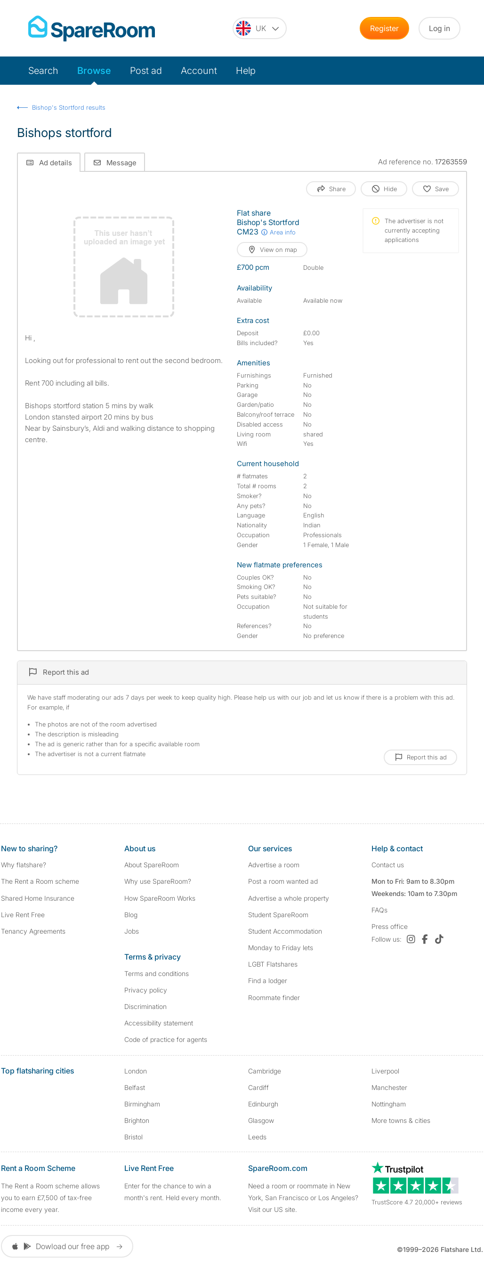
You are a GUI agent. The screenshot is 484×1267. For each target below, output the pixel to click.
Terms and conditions (156, 973)
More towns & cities (400, 1120)
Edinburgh (263, 1104)
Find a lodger (267, 980)
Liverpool (385, 1071)
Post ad (146, 70)
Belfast (134, 1087)
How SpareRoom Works (159, 898)
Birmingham (142, 1104)
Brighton (136, 1120)
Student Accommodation (285, 931)
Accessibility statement (158, 1023)
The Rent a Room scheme (40, 881)
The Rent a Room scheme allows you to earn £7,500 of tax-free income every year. (50, 1197)
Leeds (257, 1137)
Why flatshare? (23, 865)
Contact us (387, 865)
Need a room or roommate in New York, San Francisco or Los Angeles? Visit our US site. (303, 1197)
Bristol (133, 1137)
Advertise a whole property (288, 898)
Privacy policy (145, 990)
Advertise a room (273, 865)
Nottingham (388, 1104)
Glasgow (261, 1120)
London (135, 1071)
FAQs (379, 910)
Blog (130, 915)
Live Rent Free (23, 915)
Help (246, 70)
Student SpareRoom (278, 915)
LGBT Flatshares (273, 964)
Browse (94, 70)
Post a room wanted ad (283, 881)
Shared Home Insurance (37, 898)
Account (199, 70)
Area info (278, 232)
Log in (439, 28)
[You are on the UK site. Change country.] (260, 28)
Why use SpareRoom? (157, 881)
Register (384, 28)
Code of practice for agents (165, 1039)
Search (43, 70)
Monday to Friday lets (280, 948)
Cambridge (264, 1071)
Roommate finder (274, 997)
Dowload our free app (67, 1246)
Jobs (131, 931)
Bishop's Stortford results (68, 107)
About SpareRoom (151, 865)
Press (389, 926)
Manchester (389, 1087)
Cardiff (258, 1087)
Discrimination (145, 1006)
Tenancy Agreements (33, 931)
